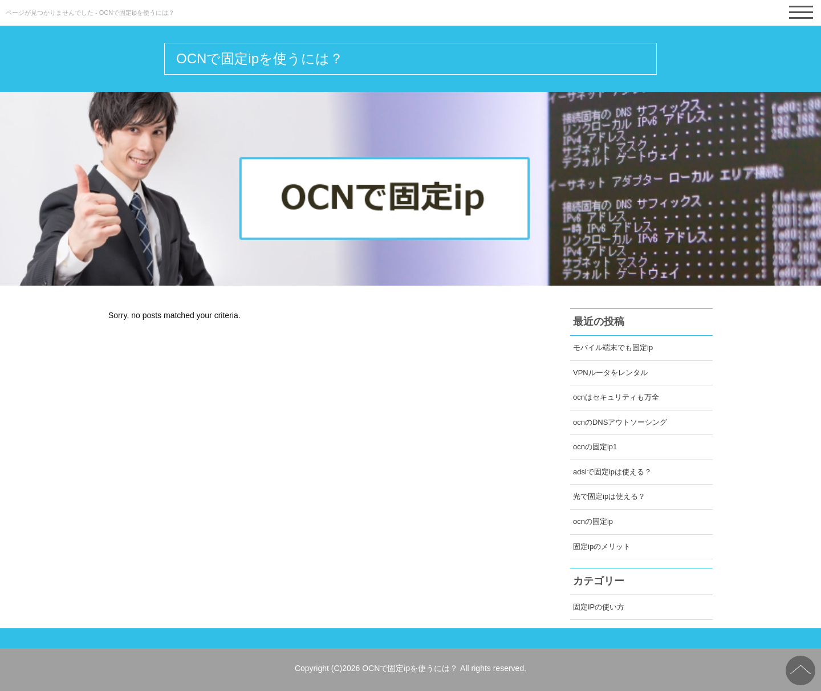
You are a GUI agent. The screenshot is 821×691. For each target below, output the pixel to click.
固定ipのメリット (602, 546)
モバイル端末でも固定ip (613, 347)
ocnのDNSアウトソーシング (620, 422)
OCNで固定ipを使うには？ (259, 58)
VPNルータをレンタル (610, 372)
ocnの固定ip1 (595, 446)
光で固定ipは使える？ (609, 496)
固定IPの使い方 (598, 607)
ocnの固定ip (593, 521)
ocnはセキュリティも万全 (616, 397)
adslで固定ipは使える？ (612, 472)
